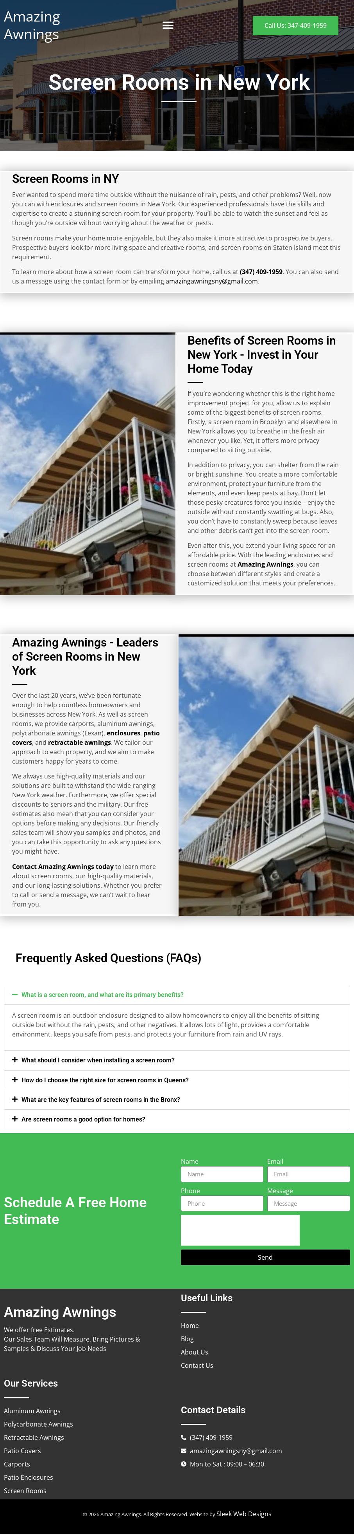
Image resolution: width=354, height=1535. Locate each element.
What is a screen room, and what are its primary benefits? (102, 996)
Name (189, 1162)
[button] (168, 25)
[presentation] (240, 1231)
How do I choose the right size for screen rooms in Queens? (105, 1081)
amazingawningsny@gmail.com (211, 281)
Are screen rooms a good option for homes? (83, 1120)
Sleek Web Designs (244, 1515)
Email (275, 1162)
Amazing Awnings (32, 25)
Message (280, 1192)
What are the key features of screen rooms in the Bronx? (100, 1101)
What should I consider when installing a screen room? (98, 1061)
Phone (190, 1192)
